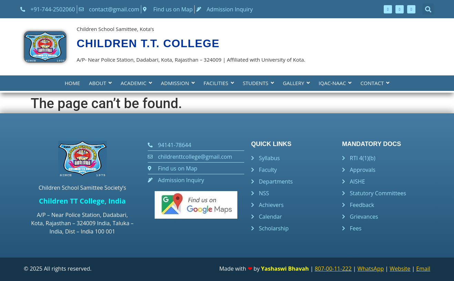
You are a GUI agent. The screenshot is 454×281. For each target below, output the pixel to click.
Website (400, 268)
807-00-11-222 (333, 268)
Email (423, 268)
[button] (428, 9)
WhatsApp (371, 268)
